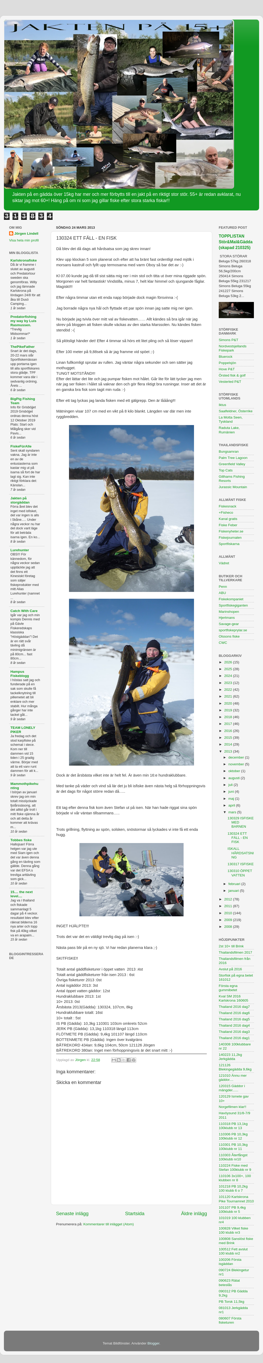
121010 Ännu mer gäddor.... (233, 1078)
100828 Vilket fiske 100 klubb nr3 (233, 1230)
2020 (228, 703)
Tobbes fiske (21, 840)
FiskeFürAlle (21, 446)
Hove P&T (227, 369)
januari (234, 891)
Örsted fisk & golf (232, 375)
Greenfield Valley (232, 464)
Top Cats (226, 470)
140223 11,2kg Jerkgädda (230, 1057)
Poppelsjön (227, 363)
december (236, 757)
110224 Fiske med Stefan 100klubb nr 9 (235, 1168)
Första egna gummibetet (228, 988)
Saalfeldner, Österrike (236, 411)
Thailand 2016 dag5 (234, 1019)
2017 (228, 724)
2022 (228, 690)
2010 (228, 913)
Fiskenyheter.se (231, 531)
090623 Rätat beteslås (229, 1283)
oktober (234, 771)
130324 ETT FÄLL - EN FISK (238, 838)
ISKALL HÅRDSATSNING (241, 853)
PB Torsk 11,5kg (231, 1302)
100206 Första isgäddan (230, 1262)
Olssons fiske (229, 636)
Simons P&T (228, 340)
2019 (228, 710)
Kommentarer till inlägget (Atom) (108, 1224)
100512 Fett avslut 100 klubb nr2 (233, 1251)
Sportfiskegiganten (233, 605)
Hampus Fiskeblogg (19, 674)
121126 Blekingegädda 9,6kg (235, 1067)
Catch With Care (23, 611)
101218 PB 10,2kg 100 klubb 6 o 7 (233, 1188)
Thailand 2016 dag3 (234, 1032)
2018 (228, 717)
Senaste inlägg (72, 1213)
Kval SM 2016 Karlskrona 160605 (233, 998)
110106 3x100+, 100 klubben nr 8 (235, 1178)
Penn (223, 587)
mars (232, 812)
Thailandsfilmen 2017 (235, 952)
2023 (228, 683)
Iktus (222, 405)
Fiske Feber (228, 525)
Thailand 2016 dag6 (234, 1013)
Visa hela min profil (24, 240)
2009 (228, 920)
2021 (228, 696)
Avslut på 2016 (230, 969)
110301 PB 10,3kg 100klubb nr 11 (233, 1147)
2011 (228, 906)
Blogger (153, 1343)
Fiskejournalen (230, 538)
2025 (228, 669)
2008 (228, 927)
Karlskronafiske (23, 260)
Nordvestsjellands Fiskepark (233, 348)
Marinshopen (229, 612)
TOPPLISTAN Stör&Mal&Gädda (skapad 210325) (236, 242)
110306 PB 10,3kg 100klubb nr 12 (233, 1136)
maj (231, 799)
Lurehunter (19, 550)
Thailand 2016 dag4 (234, 1025)
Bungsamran (229, 451)
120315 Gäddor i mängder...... (232, 1088)
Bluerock (226, 357)
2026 (228, 662)
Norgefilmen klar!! (232, 1107)
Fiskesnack (227, 506)
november (236, 764)
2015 (228, 738)
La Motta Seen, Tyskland (231, 419)
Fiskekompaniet (231, 599)
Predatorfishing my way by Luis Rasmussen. (23, 321)
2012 (228, 899)
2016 (228, 731)
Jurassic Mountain (233, 487)
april (232, 805)
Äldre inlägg (194, 1213)
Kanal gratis (228, 519)
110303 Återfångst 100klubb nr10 (233, 1157)
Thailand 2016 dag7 (234, 1007)
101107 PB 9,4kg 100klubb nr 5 (232, 1210)
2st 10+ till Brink (231, 946)
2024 (228, 676)
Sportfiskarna (229, 544)
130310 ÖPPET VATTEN (240, 873)
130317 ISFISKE (241, 864)
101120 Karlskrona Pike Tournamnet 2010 (236, 1199)
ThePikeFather (22, 347)
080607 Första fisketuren (230, 1320)
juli (231, 785)
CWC (223, 643)
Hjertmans (227, 618)
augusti (234, 778)
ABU (222, 593)
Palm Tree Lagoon (233, 458)
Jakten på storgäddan (20, 500)
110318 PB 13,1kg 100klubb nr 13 (233, 1126)
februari (234, 884)
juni (231, 791)
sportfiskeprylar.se (233, 630)
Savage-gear (229, 624)
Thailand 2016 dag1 (234, 1038)
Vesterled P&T (230, 382)
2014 (228, 744)
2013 (228, 751)
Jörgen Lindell (26, 233)
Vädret (224, 563)
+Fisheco (226, 512)
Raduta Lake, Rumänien (229, 430)
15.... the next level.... (21, 894)
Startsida (135, 1213)
